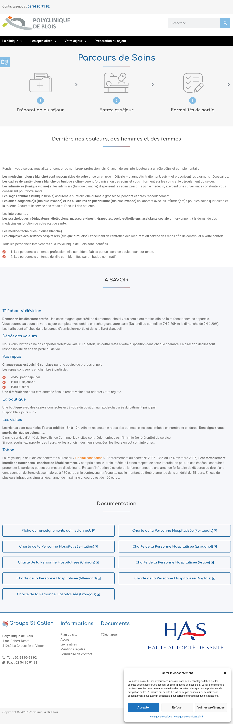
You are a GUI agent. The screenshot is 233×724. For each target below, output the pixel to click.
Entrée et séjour (116, 110)
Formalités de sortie (192, 110)
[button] (225, 673)
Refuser (177, 707)
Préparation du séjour (110, 41)
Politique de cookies (161, 716)
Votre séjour (76, 41)
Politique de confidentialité (188, 716)
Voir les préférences (211, 707)
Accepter (143, 707)
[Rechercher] (225, 23)
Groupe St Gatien (31, 623)
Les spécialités (43, 41)
